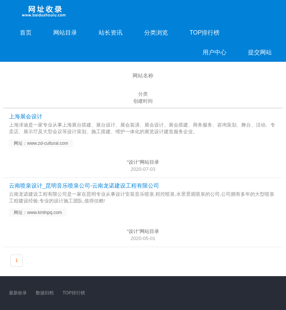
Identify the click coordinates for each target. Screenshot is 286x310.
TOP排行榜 (205, 32)
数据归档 (45, 292)
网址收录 (44, 11)
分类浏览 (156, 32)
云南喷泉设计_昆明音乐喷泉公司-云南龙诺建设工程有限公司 (84, 185)
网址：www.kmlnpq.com (38, 212)
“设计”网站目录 (143, 162)
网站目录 (65, 32)
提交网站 (260, 52)
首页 (26, 32)
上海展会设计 (25, 116)
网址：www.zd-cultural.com (41, 143)
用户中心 (214, 52)
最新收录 (18, 292)
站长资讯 (111, 32)
